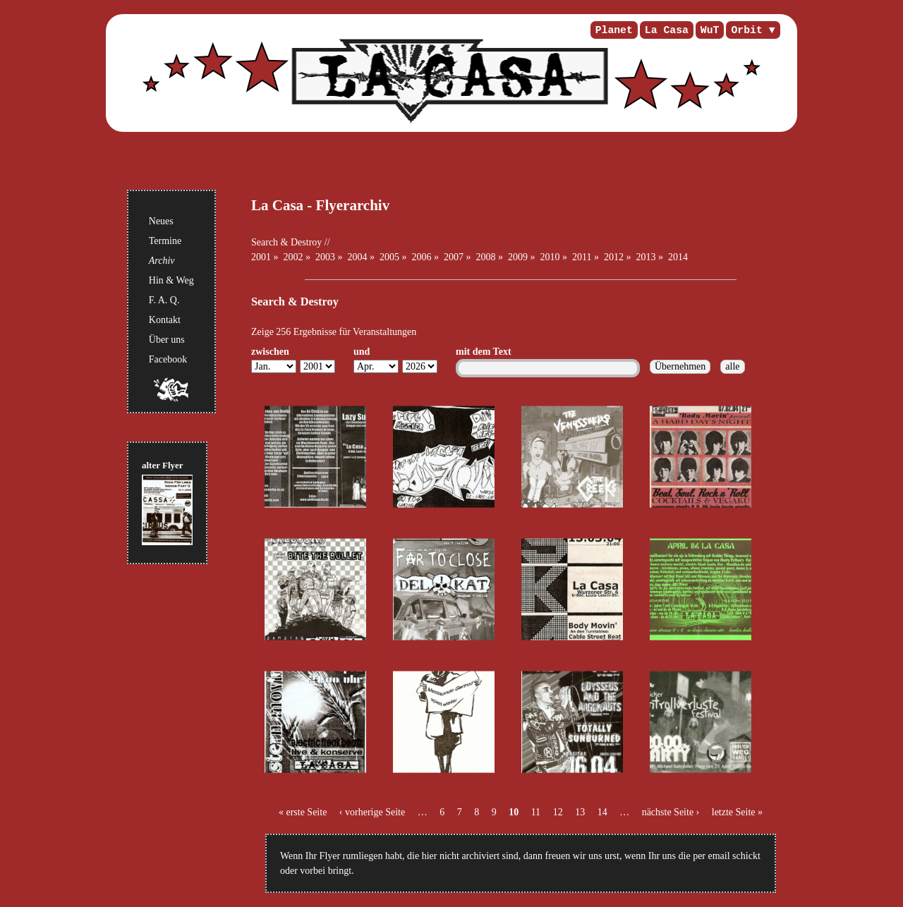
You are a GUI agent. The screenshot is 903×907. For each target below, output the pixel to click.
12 (558, 812)
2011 (581, 257)
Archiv (162, 260)
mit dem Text (483, 351)
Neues (161, 221)
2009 (518, 257)
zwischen (270, 351)
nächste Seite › (671, 812)
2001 (261, 257)
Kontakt (165, 320)
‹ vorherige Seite (372, 812)
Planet (614, 30)
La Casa (667, 30)
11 (535, 812)
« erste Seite (303, 812)
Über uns (167, 339)
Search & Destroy (286, 242)
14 (602, 812)
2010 (550, 257)
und (361, 351)
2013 (645, 257)
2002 (293, 257)
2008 (486, 257)
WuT (710, 30)
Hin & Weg (171, 280)
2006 (422, 257)
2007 (453, 257)
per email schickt (726, 856)
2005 (389, 257)
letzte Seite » (737, 812)
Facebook (168, 359)
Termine (165, 241)
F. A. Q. (164, 300)
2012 (614, 257)
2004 (358, 257)
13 (580, 812)
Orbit (746, 30)
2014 (678, 257)
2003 (325, 257)
